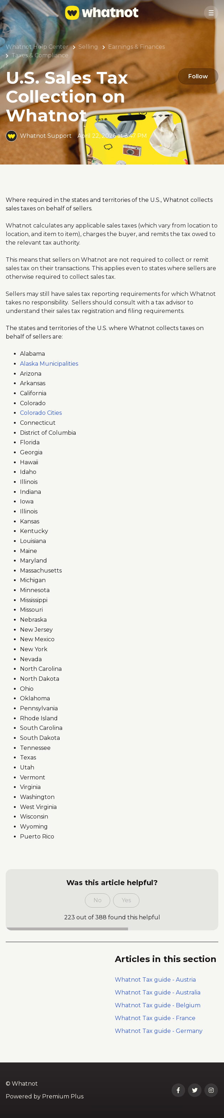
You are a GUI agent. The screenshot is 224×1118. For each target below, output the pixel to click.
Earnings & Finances (136, 46)
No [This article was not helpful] (97, 900)
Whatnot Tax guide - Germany (159, 1031)
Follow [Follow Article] (197, 76)
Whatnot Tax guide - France (155, 1018)
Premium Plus (62, 1096)
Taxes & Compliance (39, 55)
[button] (211, 13)
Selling (88, 46)
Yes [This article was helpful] (126, 900)
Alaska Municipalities (50, 363)
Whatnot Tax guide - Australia (157, 992)
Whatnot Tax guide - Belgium (157, 1005)
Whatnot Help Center (37, 46)
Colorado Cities (41, 412)
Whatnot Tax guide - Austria (155, 979)
